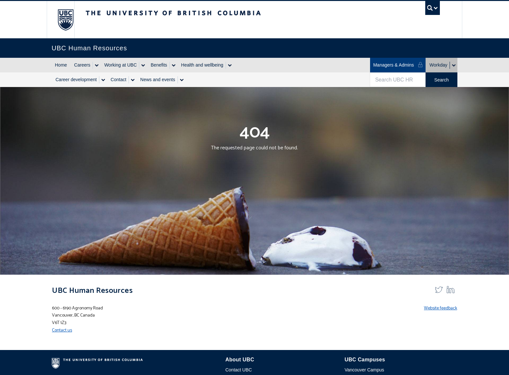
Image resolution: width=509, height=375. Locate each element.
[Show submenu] (96, 65)
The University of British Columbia (65, 19)
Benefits (159, 65)
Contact (118, 79)
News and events (157, 79)
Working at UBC (120, 65)
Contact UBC (238, 369)
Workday (438, 65)
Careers (82, 65)
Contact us (62, 330)
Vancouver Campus (364, 369)
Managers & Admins (398, 65)
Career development (76, 79)
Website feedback (440, 308)
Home (61, 65)
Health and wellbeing (202, 65)
